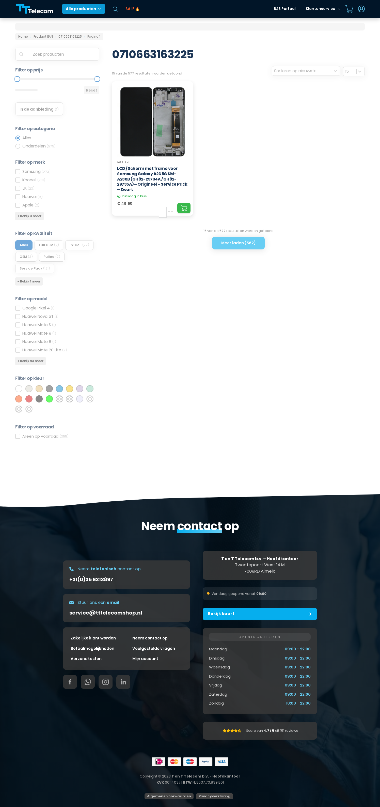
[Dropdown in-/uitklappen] (339, 9)
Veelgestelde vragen (153, 648)
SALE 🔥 (132, 8)
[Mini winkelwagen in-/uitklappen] (349, 9)
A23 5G (123, 162)
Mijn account (145, 659)
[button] (260, 614)
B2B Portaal (285, 8)
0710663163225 (70, 36)
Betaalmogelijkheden (92, 648)
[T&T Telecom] (34, 9)
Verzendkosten (86, 659)
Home (23, 36)
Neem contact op (150, 638)
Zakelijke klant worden (93, 638)
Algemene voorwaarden (169, 796)
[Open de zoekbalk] (115, 9)
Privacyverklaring (214, 796)
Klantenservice (320, 8)
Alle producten (83, 9)
